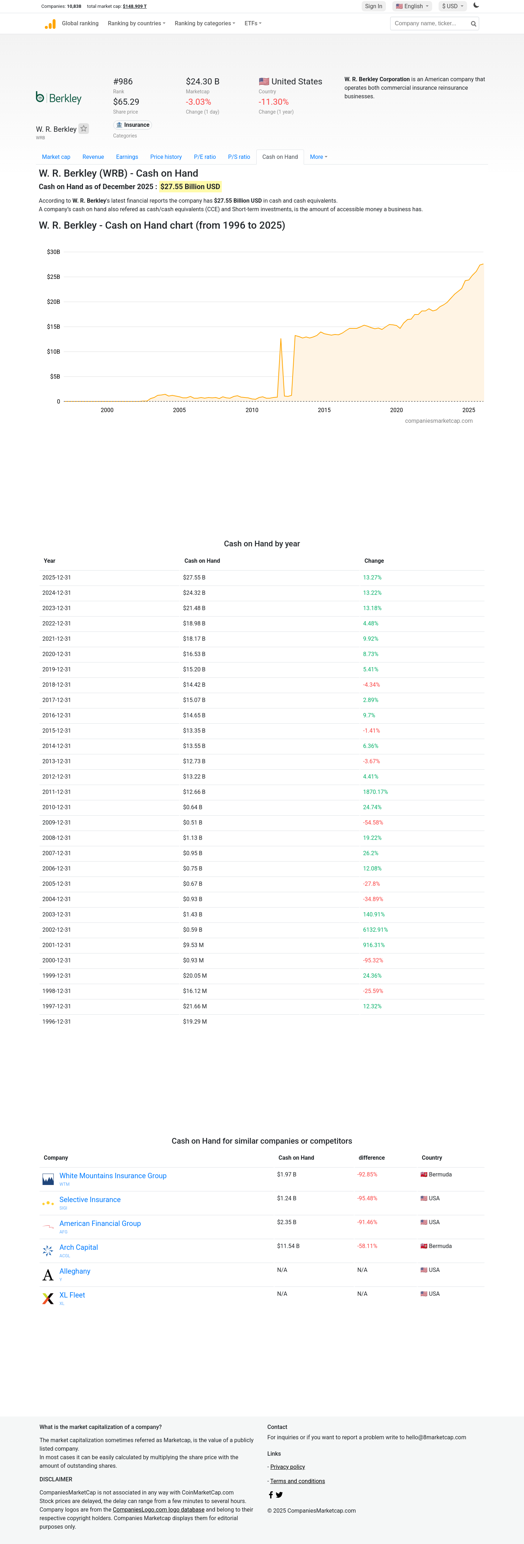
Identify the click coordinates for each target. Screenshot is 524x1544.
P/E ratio (205, 157)
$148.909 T (135, 6)
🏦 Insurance (133, 124)
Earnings (127, 157)
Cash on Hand (280, 157)
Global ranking (80, 23)
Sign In (373, 6)
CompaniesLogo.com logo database (158, 1509)
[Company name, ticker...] (434, 23)
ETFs (251, 23)
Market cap (56, 157)
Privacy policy (287, 1467)
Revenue (93, 157)
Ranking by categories (203, 23)
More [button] (316, 157)
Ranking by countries (134, 23)
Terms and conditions (297, 1481)
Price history (166, 157)
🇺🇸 (410, 6)
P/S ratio (239, 157)
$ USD (450, 6)
